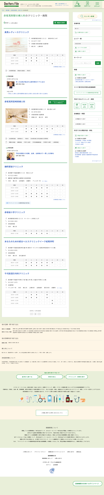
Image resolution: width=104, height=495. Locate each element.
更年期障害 (78, 154)
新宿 (16, 331)
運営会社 (78, 451)
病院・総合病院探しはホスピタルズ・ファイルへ (62, 4)
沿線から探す (80, 51)
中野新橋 (30, 332)
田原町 (27, 328)
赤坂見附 (65, 328)
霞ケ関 (63, 331)
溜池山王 (60, 328)
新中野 (99, 331)
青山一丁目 (70, 328)
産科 (14, 342)
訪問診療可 (88, 81)
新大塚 (40, 331)
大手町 (60, 331)
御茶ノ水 (26, 331)
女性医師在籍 (78, 80)
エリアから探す (81, 48)
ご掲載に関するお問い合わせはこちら (52, 413)
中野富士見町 (36, 332)
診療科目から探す (82, 32)
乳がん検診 (87, 142)
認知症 (77, 153)
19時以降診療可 (79, 81)
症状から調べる (27, 377)
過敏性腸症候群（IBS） (86, 153)
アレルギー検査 (79, 142)
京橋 (50, 328)
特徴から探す (80, 75)
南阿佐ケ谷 (25, 332)
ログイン (48, 464)
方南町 (41, 332)
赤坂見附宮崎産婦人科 (15, 101)
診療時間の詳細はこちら (59, 66)
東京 (14, 331)
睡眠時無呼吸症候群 (92, 154)
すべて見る (44, 181)
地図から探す (61, 23)
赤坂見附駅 (14, 10)
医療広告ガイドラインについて (56, 451)
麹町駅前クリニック (14, 166)
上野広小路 (35, 328)
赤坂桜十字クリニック (15, 212)
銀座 (53, 328)
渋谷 (16, 328)
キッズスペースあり (88, 80)
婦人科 (20, 10)
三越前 (43, 328)
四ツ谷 (22, 331)
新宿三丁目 (87, 331)
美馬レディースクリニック (17, 32)
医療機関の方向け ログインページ (87, 483)
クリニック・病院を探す (77, 377)
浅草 (24, 328)
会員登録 (55, 464)
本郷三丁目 (52, 331)
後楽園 (47, 331)
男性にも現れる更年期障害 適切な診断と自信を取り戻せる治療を (28, 93)
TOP (3, 10)
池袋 (19, 331)
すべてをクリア (96, 20)
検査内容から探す (82, 135)
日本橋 (47, 328)
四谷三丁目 (75, 331)
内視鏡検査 (78, 140)
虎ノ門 (55, 328)
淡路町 (56, 331)
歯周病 (84, 154)
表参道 (78, 328)
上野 (19, 328)
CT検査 (84, 140)
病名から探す (80, 148)
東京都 (7, 10)
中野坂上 (96, 331)
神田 (21, 328)
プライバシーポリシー (40, 451)
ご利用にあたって (27, 451)
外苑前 (74, 328)
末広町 (40, 328)
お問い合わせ (70, 451)
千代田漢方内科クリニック (17, 273)
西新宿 (91, 331)
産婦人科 (11, 342)
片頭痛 (77, 156)
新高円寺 (20, 332)
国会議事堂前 (69, 331)
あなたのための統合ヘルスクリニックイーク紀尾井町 (29, 241)
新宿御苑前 (81, 331)
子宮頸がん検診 (79, 144)
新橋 (14, 328)
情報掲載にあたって (47, 458)
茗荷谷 (43, 331)
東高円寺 (15, 332)
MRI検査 (89, 140)
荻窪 (30, 331)
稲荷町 (30, 328)
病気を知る (52, 377)
